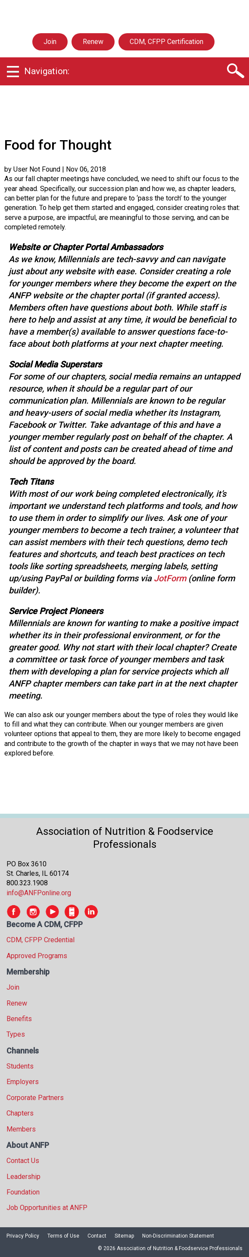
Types (15, 1034)
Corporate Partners (35, 1098)
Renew (93, 42)
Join (50, 42)
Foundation (23, 1192)
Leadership (23, 1176)
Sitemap (124, 1236)
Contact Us (22, 1161)
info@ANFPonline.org (38, 893)
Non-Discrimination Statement (178, 1236)
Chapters (20, 1113)
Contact (96, 1236)
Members (21, 1129)
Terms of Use (63, 1236)
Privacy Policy (22, 1236)
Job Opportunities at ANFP (46, 1208)
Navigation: (46, 71)
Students (20, 1066)
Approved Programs (36, 956)
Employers (22, 1082)
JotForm (170, 578)
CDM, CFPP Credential (40, 940)
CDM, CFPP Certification (166, 42)
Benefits (19, 1019)
